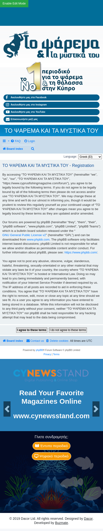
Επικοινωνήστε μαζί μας (22, 119)
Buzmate (61, 523)
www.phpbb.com (38, 239)
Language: (70, 156)
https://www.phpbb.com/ (80, 252)
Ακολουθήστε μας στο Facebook (26, 97)
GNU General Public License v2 (24, 235)
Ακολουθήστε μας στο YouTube (25, 112)
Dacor (88, 518)
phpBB (39, 350)
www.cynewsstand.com (51, 416)
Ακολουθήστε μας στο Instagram (26, 105)
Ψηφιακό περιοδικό (51, 456)
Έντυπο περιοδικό (51, 446)
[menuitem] (15, 141)
